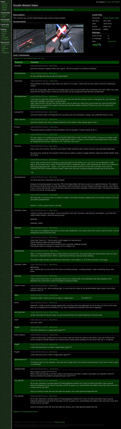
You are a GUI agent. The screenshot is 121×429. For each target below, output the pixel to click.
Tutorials (5, 37)
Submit (4, 10)
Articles (4, 31)
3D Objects (6, 44)
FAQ (3, 35)
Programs (5, 52)
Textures (5, 48)
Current (4, 4)
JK (3, 26)
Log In (109, 2)
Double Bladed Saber (65, 10)
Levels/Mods (6, 22)
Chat (3, 17)
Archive (4, 6)
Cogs (4, 46)
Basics (4, 33)
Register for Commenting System (25, 58)
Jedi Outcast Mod (49, 10)
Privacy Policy (60, 422)
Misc (3, 50)
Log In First (112, 41)
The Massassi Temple (22, 10)
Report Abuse (53, 65)
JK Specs (5, 39)
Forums (4, 15)
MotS (7, 26)
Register (117, 2)
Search (4, 8)
